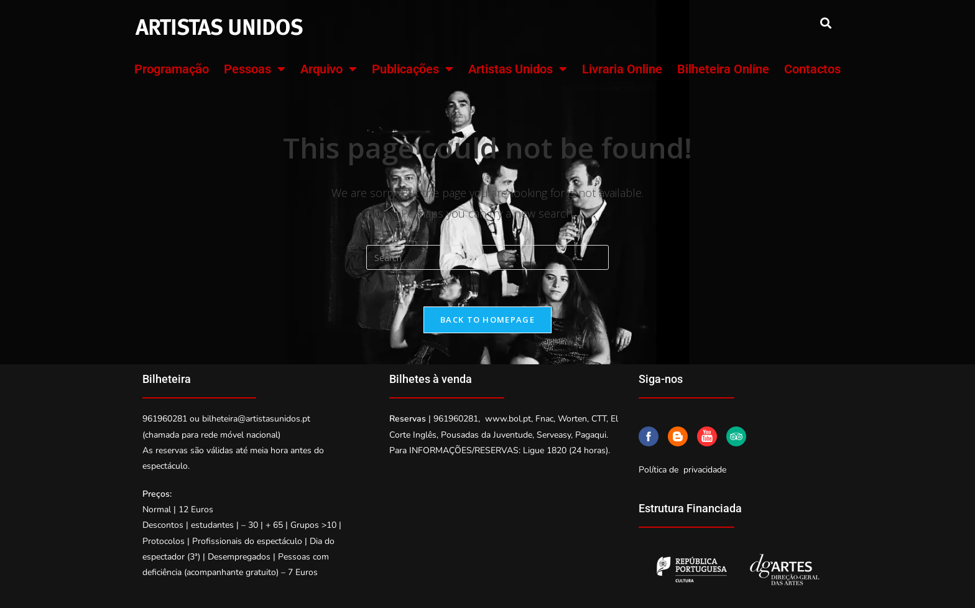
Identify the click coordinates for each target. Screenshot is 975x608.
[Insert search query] (487, 257)
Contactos (812, 69)
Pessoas (254, 69)
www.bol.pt (508, 419)
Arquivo (328, 69)
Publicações (412, 69)
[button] (825, 22)
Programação (171, 69)
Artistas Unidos (517, 69)
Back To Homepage (487, 320)
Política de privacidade (682, 470)
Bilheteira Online (723, 69)
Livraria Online (622, 69)
